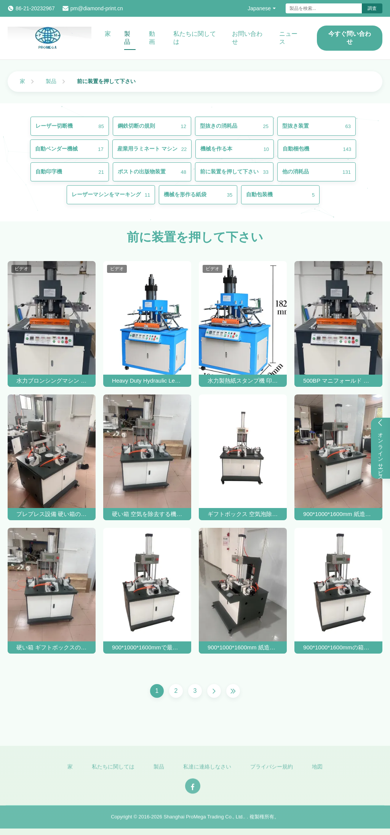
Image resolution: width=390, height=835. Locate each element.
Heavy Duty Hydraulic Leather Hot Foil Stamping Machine (147, 380)
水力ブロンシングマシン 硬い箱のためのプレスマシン (51, 380)
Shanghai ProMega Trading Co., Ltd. (203, 820)
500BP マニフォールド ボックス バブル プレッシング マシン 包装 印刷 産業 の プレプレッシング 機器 (338, 380)
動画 (152, 37)
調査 (372, 8)
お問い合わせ (247, 37)
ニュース (288, 37)
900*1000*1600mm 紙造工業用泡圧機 (338, 514)
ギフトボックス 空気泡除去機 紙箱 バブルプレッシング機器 (243, 514)
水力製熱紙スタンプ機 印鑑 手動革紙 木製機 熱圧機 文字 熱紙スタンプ (243, 380)
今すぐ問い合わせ (349, 37)
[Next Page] (214, 691)
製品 (127, 37)
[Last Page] (233, 691)
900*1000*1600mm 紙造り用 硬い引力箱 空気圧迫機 (243, 647)
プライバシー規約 (271, 770)
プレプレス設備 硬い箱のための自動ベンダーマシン (51, 514)
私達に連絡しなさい (207, 770)
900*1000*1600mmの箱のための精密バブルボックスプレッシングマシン (338, 647)
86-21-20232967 (35, 8)
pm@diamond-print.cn (96, 8)
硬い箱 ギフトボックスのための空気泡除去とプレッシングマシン (51, 647)
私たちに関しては (194, 37)
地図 (317, 770)
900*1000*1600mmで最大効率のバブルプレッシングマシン (147, 647)
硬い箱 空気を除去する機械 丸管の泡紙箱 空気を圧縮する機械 (147, 514)
